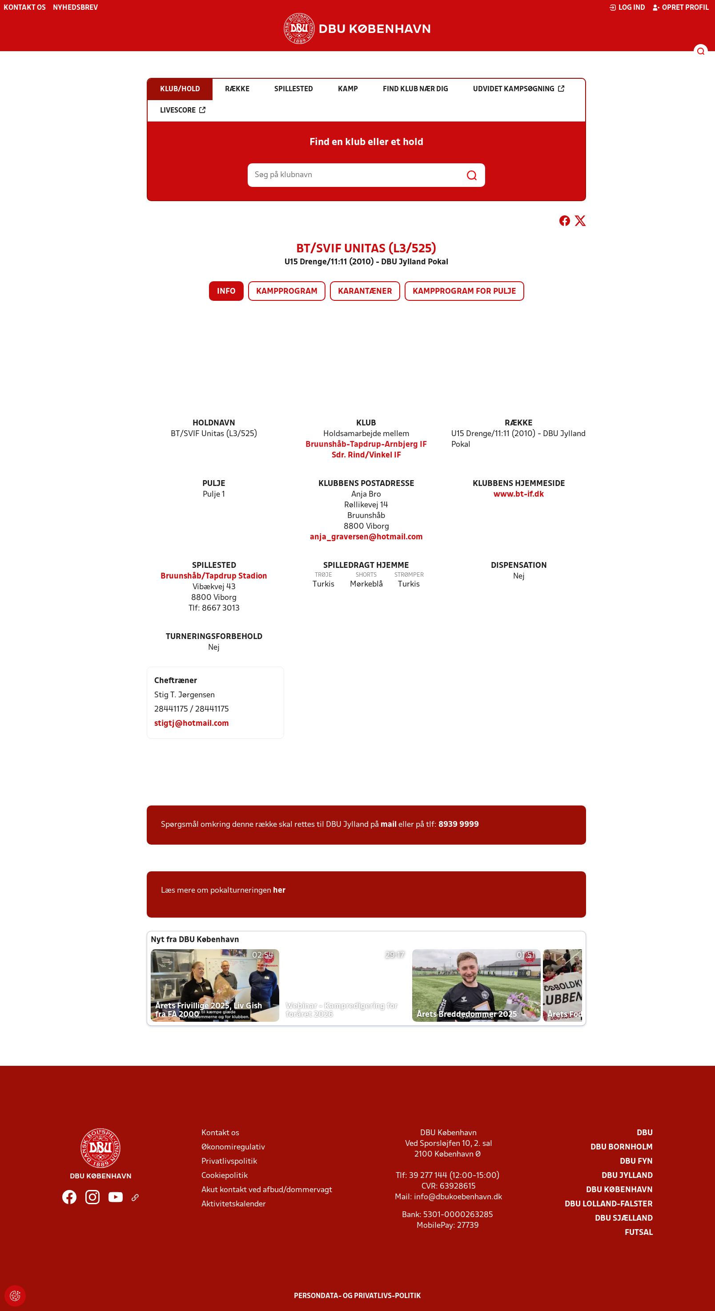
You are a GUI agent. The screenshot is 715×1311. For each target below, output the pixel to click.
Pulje (213, 484)
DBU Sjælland (624, 1218)
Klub (366, 423)
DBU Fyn (636, 1161)
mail (389, 825)
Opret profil (680, 8)
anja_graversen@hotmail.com (366, 537)
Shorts (366, 575)
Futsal (639, 1233)
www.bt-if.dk (519, 494)
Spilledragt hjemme (366, 566)
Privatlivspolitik (229, 1161)
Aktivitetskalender (233, 1204)
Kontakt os (25, 8)
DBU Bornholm (621, 1147)
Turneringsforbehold (214, 637)
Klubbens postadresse (366, 484)
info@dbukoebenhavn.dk (458, 1197)
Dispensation (519, 566)
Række (519, 423)
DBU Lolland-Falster (609, 1204)
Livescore (182, 110)
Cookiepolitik (224, 1176)
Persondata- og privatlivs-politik (357, 1296)
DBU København (619, 1190)
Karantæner (365, 291)
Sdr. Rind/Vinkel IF (366, 455)
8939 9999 (458, 825)
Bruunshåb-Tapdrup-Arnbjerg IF (366, 445)
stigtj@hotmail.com (191, 724)
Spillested (214, 566)
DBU (645, 1133)
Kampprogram (286, 291)
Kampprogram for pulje (464, 291)
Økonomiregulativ (233, 1147)
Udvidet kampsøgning (518, 89)
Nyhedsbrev (75, 8)
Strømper (409, 575)
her (279, 890)
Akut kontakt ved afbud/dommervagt (266, 1190)
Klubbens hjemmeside (519, 484)
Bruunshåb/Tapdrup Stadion (214, 576)
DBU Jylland (627, 1176)
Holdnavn (214, 423)
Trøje (323, 575)
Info (226, 291)
